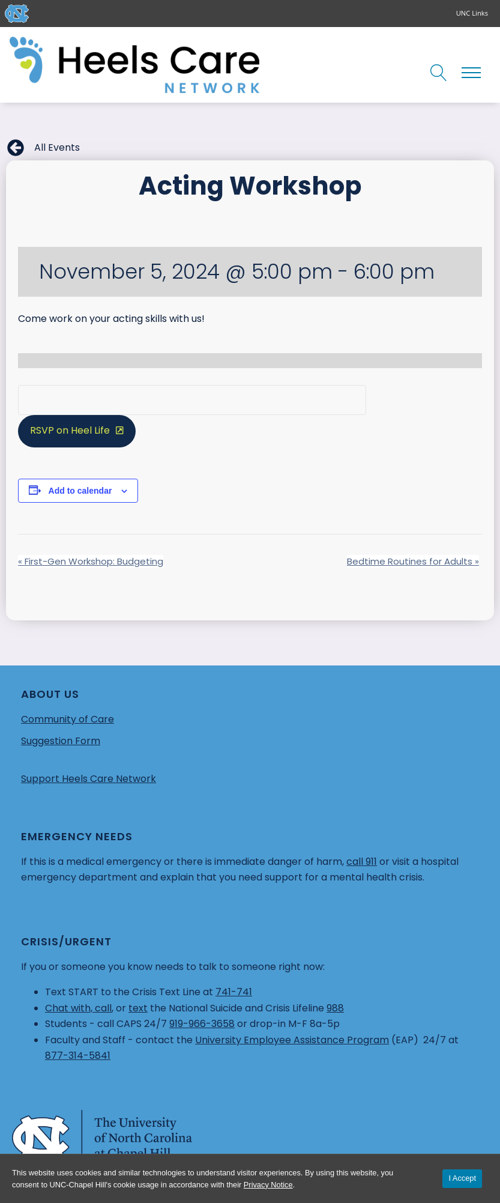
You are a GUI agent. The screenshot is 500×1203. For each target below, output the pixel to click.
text (138, 1008)
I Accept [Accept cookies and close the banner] (462, 1178)
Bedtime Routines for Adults (413, 561)
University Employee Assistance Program (292, 1040)
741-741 (233, 992)
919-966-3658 (202, 1024)
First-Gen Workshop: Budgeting (90, 561)
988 (335, 1008)
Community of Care (67, 719)
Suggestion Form (60, 741)
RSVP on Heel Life (70, 430)
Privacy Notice (268, 1184)
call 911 (361, 861)
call (103, 1008)
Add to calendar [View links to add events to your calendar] (80, 490)
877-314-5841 (77, 1055)
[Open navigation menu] (471, 72)
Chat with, (70, 1008)
